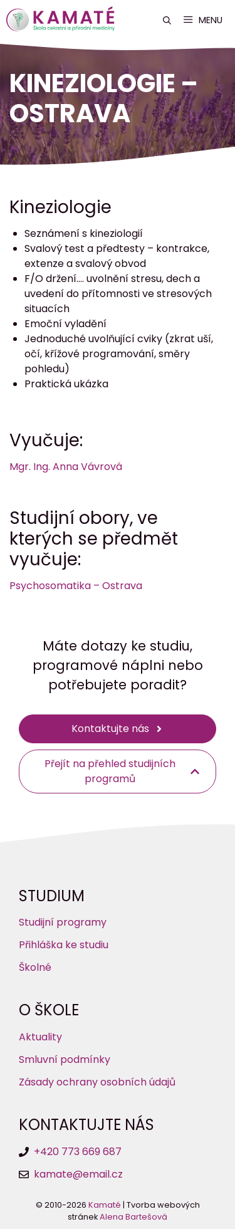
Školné (35, 967)
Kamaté (104, 1205)
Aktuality (40, 1037)
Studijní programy (63, 922)
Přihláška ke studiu (63, 945)
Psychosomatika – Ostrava (75, 585)
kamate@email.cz (78, 1174)
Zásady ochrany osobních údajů (97, 1082)
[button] (167, 20)
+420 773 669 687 (78, 1151)
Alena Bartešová (133, 1216)
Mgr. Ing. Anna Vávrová (65, 466)
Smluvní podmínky (64, 1059)
